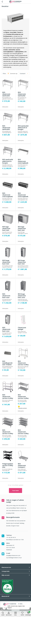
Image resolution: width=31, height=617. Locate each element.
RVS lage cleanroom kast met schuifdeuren (7, 229)
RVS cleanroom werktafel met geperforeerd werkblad (23, 96)
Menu (15, 613)
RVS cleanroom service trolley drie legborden (7, 398)
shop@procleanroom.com (13, 555)
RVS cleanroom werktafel (6, 94)
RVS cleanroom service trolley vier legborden (23, 432)
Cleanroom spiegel (22, 328)
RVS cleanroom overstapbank (23, 161)
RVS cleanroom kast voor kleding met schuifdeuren (7, 331)
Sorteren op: (14, 73)
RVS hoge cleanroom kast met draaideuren (22, 263)
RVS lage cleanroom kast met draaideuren (22, 229)
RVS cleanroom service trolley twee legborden (23, 364)
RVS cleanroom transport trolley (22, 466)
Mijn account (8, 613)
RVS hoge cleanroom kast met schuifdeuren (7, 263)
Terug (2, 1)
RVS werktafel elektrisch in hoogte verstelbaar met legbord (7, 163)
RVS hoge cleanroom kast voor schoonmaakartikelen (23, 296)
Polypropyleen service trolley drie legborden (7, 466)
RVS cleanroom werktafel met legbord (6, 128)
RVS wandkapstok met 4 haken (7, 362)
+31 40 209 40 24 (11, 537)
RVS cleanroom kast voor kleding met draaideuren (6, 297)
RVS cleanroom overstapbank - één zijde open (23, 196)
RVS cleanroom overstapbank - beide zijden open (7, 196)
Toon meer (15, 490)
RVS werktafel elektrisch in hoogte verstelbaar (23, 128)
